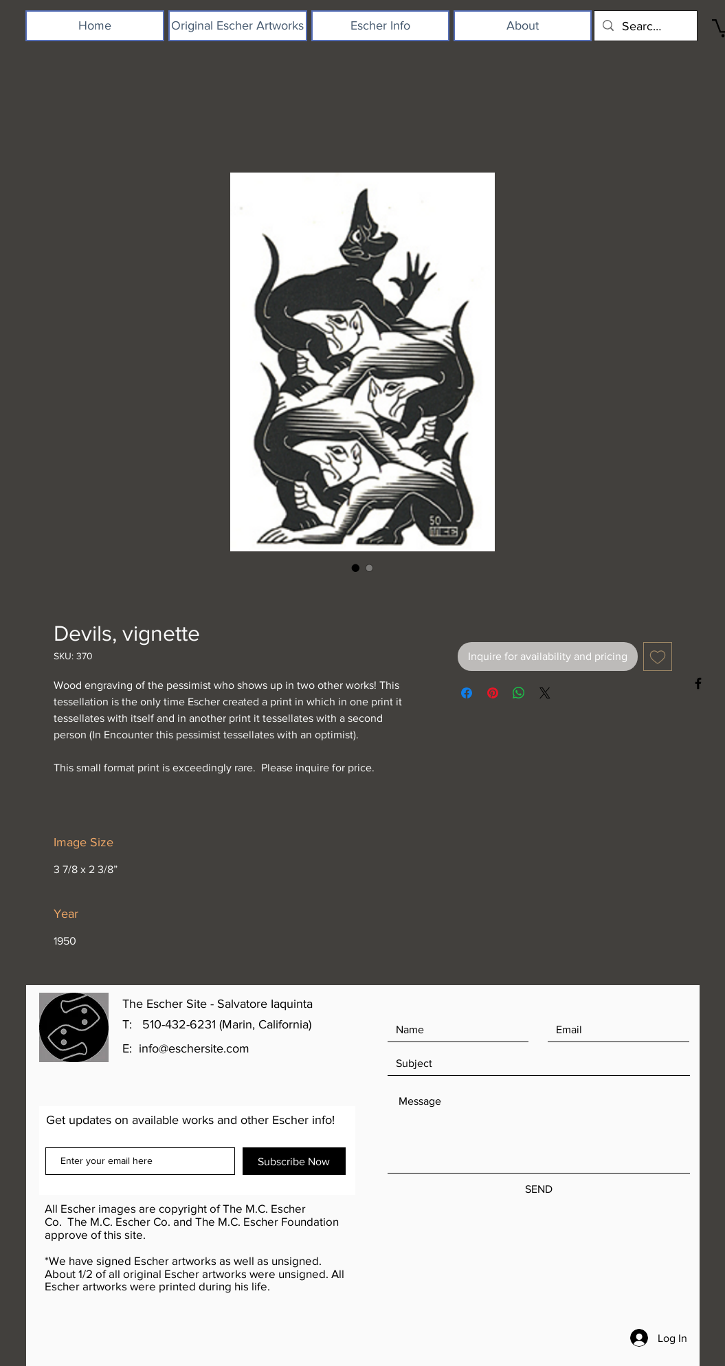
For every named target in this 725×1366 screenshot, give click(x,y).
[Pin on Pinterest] (492, 693)
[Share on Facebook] (466, 693)
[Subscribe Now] (294, 1161)
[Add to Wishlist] (657, 656)
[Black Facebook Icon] (698, 683)
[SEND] (539, 1189)
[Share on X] (545, 693)
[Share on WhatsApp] (519, 693)
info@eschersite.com (194, 1048)
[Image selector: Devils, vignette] (356, 568)
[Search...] (645, 26)
